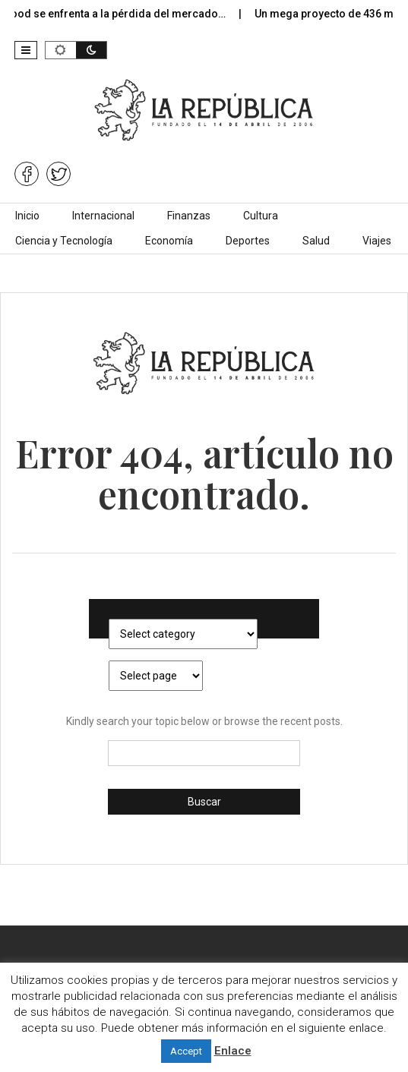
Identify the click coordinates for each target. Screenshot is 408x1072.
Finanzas (188, 216)
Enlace (232, 1051)
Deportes (248, 241)
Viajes (376, 241)
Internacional (103, 216)
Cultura (260, 216)
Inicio (27, 216)
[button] (25, 50)
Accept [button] (186, 1051)
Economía (169, 241)
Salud (316, 241)
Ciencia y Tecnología (63, 241)
